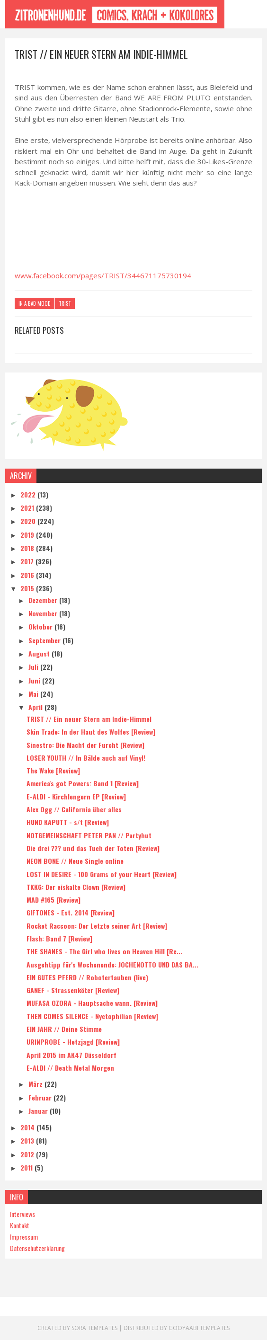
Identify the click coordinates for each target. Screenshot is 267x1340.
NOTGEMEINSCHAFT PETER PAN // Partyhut (89, 835)
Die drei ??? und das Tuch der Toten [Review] (93, 848)
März (36, 1084)
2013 (28, 1140)
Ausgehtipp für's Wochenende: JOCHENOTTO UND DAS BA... (112, 964)
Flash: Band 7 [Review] (59, 938)
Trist (65, 303)
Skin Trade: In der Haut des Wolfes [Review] (91, 732)
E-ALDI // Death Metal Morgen (70, 1068)
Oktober (41, 626)
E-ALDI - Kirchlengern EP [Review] (76, 796)
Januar (39, 1111)
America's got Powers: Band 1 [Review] (83, 783)
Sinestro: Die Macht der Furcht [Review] (85, 745)
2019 (28, 535)
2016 (28, 575)
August (40, 653)
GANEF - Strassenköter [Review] (73, 990)
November (43, 613)
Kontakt (19, 1225)
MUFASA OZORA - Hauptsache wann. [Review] (92, 1003)
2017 (28, 561)
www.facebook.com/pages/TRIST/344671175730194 (103, 275)
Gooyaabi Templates (199, 1328)
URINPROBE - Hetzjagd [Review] (73, 1042)
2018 (28, 548)
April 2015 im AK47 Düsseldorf (71, 1055)
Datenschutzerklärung (37, 1248)
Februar (40, 1097)
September (45, 640)
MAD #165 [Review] (53, 900)
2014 (28, 1127)
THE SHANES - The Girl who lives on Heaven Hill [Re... (104, 951)
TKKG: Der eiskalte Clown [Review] (76, 887)
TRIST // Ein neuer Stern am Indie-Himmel (89, 719)
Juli (34, 667)
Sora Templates (94, 1328)
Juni (35, 680)
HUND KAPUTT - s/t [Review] (68, 822)
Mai (34, 694)
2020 (28, 521)
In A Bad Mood (34, 303)
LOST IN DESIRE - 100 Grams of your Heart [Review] (102, 874)
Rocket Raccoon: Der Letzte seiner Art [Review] (97, 926)
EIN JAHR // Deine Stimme (64, 1029)
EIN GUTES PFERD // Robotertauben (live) (87, 977)
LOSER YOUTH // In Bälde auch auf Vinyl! (86, 758)
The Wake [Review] (53, 770)
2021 (28, 508)
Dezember (43, 600)
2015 (28, 588)
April (36, 707)
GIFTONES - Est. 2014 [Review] (71, 912)
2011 (27, 1167)
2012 (28, 1154)
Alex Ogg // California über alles (74, 809)
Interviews (22, 1214)
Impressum (24, 1237)
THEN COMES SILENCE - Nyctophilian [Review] (92, 1016)
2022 (28, 494)
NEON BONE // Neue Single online (75, 861)
